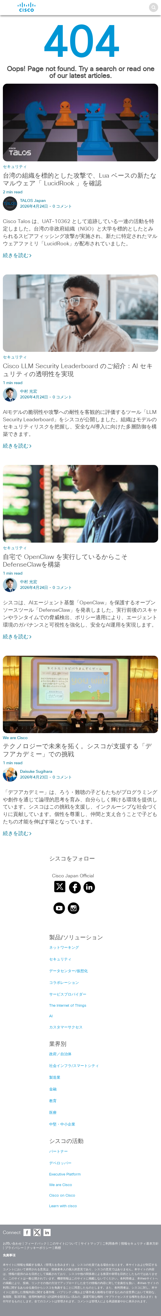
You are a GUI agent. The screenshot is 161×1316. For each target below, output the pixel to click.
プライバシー (14, 1247)
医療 (53, 1113)
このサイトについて (63, 1243)
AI (51, 1016)
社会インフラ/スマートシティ (74, 1066)
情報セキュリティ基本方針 (140, 1243)
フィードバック (36, 1243)
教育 (53, 1101)
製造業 (54, 1078)
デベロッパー (60, 1163)
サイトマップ (90, 1243)
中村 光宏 (28, 392)
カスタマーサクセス (66, 1027)
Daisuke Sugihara (36, 772)
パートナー (58, 1151)
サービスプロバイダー (67, 994)
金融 (53, 1089)
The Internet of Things (67, 1006)
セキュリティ (15, 167)
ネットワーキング (64, 948)
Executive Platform (65, 1174)
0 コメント (62, 206)
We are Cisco (15, 738)
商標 (58, 1247)
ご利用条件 (110, 1243)
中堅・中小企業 (62, 1124)
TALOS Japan (33, 201)
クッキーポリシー (39, 1247)
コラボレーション (64, 983)
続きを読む (17, 255)
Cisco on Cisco (62, 1195)
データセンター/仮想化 (68, 971)
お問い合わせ (12, 1243)
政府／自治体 (60, 1054)
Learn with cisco (63, 1206)
